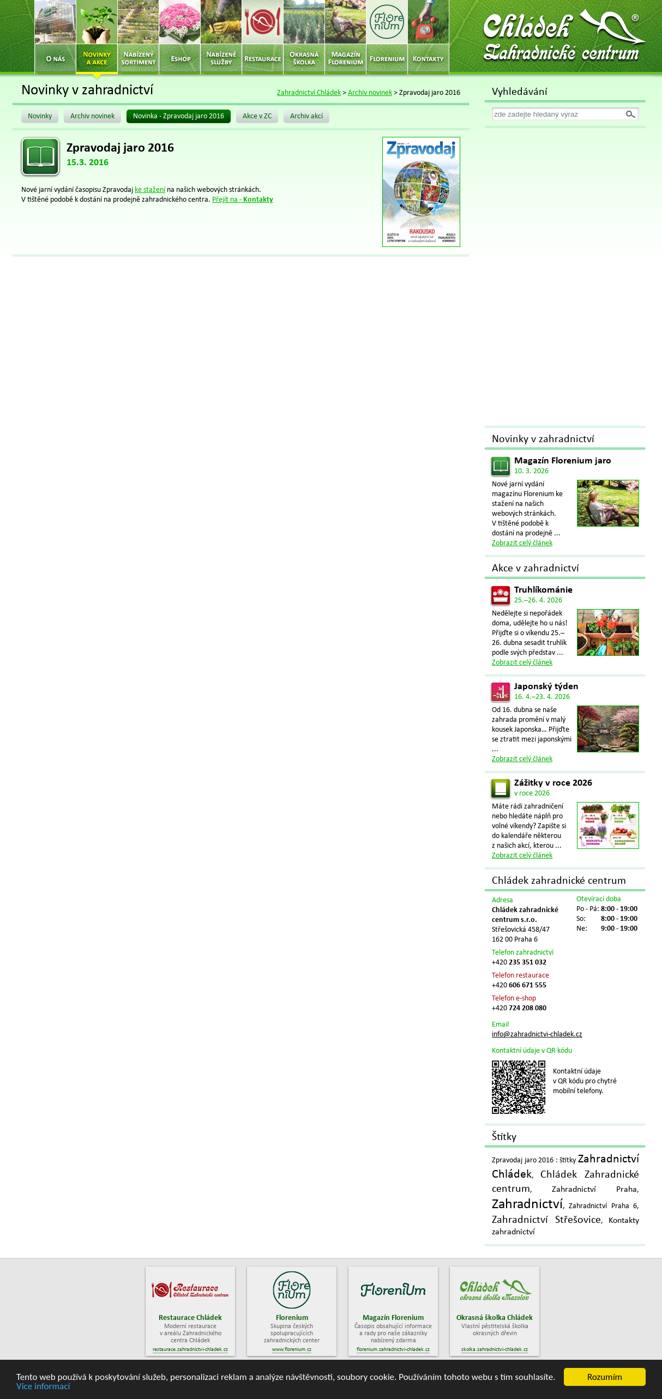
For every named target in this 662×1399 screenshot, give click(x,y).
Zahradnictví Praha (594, 1189)
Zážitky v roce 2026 (553, 783)
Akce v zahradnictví (535, 568)
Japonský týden (546, 687)
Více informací (43, 1388)
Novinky (40, 116)
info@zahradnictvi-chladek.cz (537, 1034)
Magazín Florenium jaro (562, 461)
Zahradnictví (527, 1204)
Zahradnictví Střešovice (546, 1220)
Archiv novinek (370, 93)
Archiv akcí (306, 116)
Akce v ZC (257, 116)
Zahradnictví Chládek (309, 93)
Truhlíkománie (543, 590)
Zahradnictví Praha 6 (603, 1206)
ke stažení (150, 190)
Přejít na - (242, 200)
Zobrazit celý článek (522, 543)
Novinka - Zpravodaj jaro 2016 (178, 116)
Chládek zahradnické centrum (559, 881)
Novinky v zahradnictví (543, 439)
